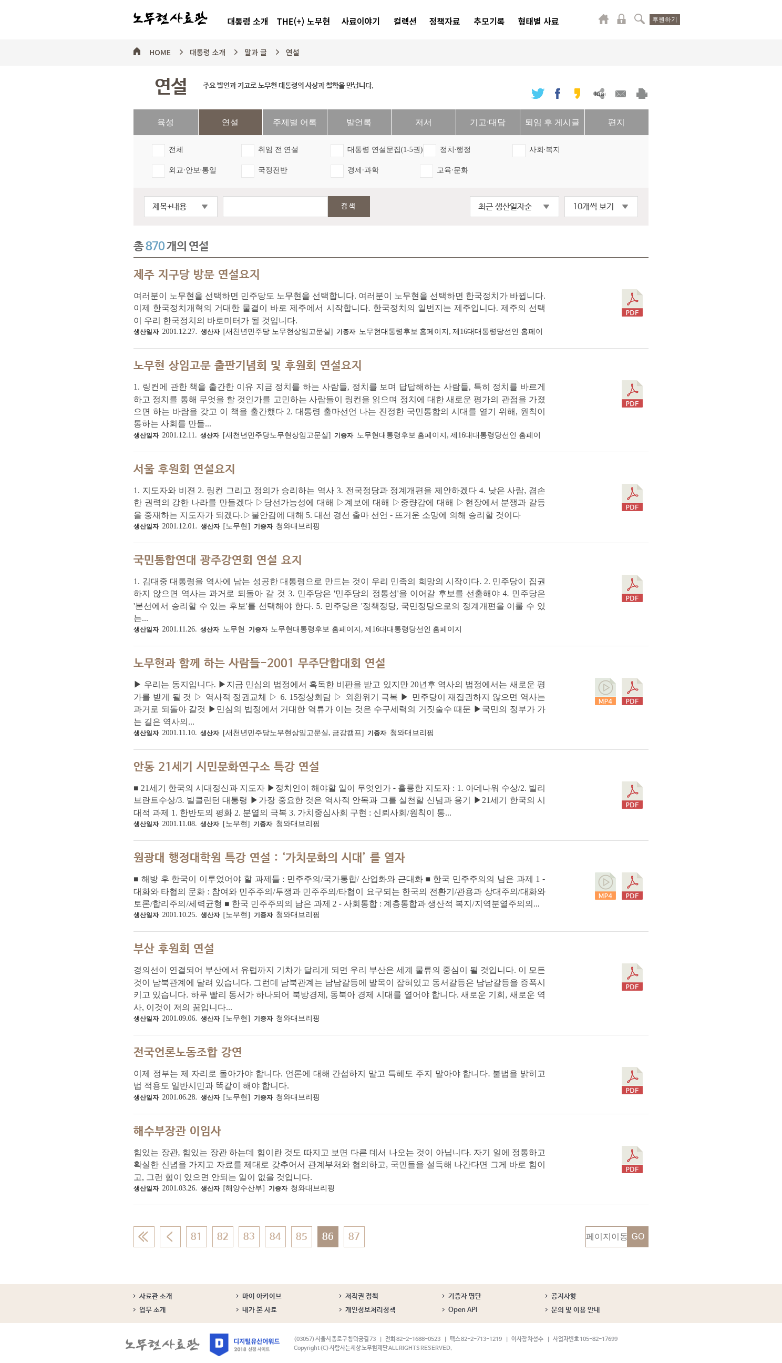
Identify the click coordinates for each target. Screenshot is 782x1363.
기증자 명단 (464, 1296)
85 (301, 1237)
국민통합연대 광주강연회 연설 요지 (217, 560)
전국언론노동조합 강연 (187, 1053)
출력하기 (642, 93)
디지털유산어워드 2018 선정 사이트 (245, 1345)
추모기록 (489, 21)
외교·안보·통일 (193, 170)
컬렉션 (405, 21)
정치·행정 (455, 150)
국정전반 (272, 170)
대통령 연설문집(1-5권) (385, 150)
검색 (640, 19)
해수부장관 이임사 (177, 1131)
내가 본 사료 (259, 1310)
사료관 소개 (155, 1296)
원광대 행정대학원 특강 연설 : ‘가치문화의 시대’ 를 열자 (269, 858)
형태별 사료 (538, 21)
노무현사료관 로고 (170, 18)
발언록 (359, 122)
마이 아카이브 (262, 1296)
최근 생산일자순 (505, 207)
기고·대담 (488, 122)
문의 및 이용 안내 (575, 1310)
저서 (423, 122)
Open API (462, 1310)
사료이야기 (360, 21)
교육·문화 (452, 170)
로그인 (622, 19)
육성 (165, 122)
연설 (293, 50)
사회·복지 (545, 150)
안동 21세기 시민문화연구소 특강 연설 (226, 767)
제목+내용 (169, 207)
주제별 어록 (295, 122)
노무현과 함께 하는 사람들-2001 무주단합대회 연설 (259, 663)
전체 (176, 150)
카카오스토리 (577, 93)
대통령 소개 (247, 21)
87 (354, 1237)
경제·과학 (363, 170)
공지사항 (564, 1296)
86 (328, 1237)
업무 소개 (152, 1310)
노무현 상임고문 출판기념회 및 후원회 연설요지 (247, 366)
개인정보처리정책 (370, 1310)
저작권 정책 (361, 1296)
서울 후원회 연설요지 (184, 469)
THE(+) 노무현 (303, 21)
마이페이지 (604, 19)
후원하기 (664, 19)
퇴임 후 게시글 (552, 122)
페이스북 (557, 93)
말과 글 (255, 50)
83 (249, 1237)
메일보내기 (620, 93)
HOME (160, 50)
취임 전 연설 (278, 150)
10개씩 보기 (593, 207)
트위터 (537, 93)
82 (223, 1237)
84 (275, 1237)
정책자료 (444, 21)
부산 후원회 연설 (173, 949)
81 (196, 1237)
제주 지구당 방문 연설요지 (196, 275)
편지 (616, 122)
